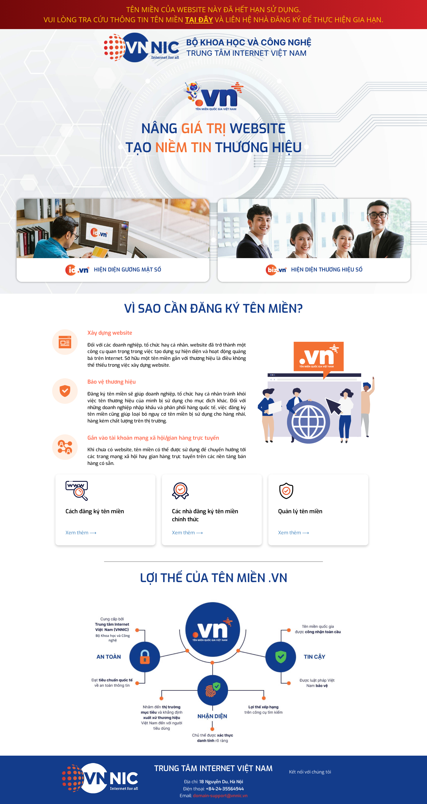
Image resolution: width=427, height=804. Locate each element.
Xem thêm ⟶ (81, 533)
